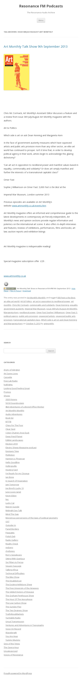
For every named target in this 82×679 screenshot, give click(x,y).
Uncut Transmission (15, 621)
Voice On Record (13, 628)
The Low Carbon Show (16, 603)
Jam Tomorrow (12, 484)
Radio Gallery (12, 540)
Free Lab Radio (11, 381)
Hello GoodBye (13, 462)
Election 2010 (12, 443)
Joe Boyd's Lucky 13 (15, 488)
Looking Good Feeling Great (17, 388)
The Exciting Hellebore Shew (19, 584)
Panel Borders (12, 529)
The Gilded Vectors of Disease (20, 591)
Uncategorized (10, 651)
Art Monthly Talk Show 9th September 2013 (35, 46)
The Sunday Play (13, 606)
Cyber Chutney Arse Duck (17, 432)
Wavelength (11, 632)
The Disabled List (13, 580)
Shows (7, 395)
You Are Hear (12, 636)
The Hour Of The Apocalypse (19, 599)
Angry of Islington (12, 369)
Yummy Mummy (13, 640)
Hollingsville (11, 466)
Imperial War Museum (35, 308)
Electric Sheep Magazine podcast (21, 447)
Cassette (8, 377)
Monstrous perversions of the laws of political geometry (32, 517)
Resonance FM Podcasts (41, 6)
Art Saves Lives (11, 373)
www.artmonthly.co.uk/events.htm (29, 205)
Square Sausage (13, 566)
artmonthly (49, 323)
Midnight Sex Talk (14, 510)
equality (74, 305)
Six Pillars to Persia (14, 562)
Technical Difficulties (15, 573)
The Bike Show (12, 577)
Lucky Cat (10, 503)
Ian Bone (10, 477)
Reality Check (12, 543)
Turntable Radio (13, 617)
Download (27, 291)
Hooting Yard (12, 469)
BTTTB (8, 421)
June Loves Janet (13, 492)
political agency (11, 316)
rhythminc (10, 551)
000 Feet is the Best (66, 297)
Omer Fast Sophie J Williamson (50, 312)
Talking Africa (12, 569)
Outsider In (11, 525)
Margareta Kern (11, 312)
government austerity (14, 308)
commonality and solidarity (42, 305)
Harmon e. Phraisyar (15, 458)
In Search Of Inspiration (17, 480)
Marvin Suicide (12, 506)
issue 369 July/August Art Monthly (61, 308)
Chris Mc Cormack (20, 305)
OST (7, 521)
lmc (7, 499)
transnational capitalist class (26, 319)
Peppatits (10, 532)
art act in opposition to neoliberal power (51, 301)
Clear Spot (10, 429)
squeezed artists (47, 316)
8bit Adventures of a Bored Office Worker (25, 406)
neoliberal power (27, 312)
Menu (41, 20)
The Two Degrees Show (17, 610)
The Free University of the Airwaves (22, 588)
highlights (8, 384)
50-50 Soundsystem (15, 403)
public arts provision (28, 316)
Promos (7, 392)
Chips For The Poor (14, 425)
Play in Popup (15, 291)
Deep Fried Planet (14, 436)
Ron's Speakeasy (14, 554)
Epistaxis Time (12, 451)
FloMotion (10, 455)
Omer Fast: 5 (71, 312)
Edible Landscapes (14, 440)
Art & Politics (26, 301)
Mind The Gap (12, 514)
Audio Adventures (14, 414)
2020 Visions (11, 399)
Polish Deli (10, 536)
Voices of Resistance (13, 654)
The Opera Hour (11, 647)
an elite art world (11, 301)
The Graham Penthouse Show (20, 595)
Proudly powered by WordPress (18, 673)
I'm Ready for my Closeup (17, 473)
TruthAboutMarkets (15, 614)
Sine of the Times (12, 643)
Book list (9, 418)
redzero (9, 547)
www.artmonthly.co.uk (15, 275)
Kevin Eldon (11, 495)
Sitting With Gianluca (15, 558)
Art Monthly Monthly (36, 297)
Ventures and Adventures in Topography (25, 625)
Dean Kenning (62, 305)
